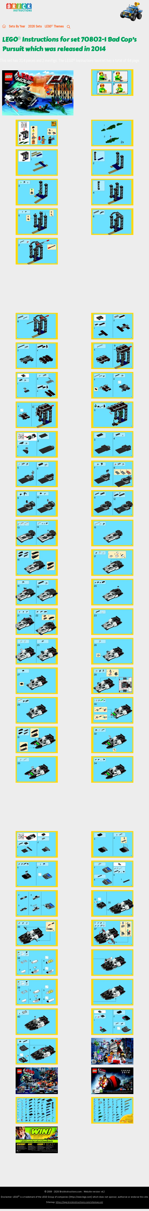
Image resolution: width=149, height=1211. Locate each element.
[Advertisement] (75, 288)
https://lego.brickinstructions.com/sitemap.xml (79, 1202)
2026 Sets (35, 26)
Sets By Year (17, 26)
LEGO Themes (54, 26)
